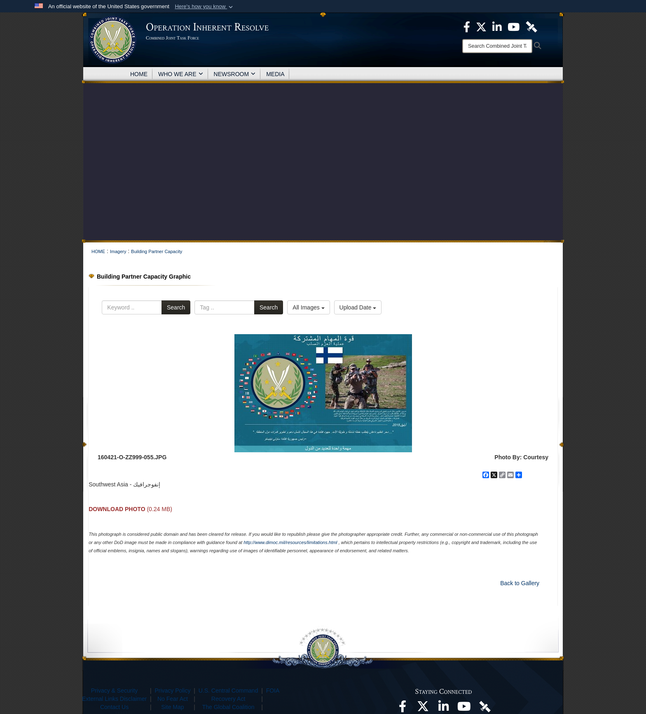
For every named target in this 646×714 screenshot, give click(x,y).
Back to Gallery (519, 583)
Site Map (172, 707)
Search (176, 307)
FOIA (273, 690)
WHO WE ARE (180, 74)
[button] (204, 6)
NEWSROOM (235, 74)
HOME (138, 74)
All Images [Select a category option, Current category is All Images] (308, 307)
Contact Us (114, 707)
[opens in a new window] (402, 708)
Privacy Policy (172, 690)
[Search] (497, 46)
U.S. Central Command (228, 690)
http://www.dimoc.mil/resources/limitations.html (290, 542)
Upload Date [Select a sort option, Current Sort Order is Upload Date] (358, 307)
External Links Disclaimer (114, 698)
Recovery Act (228, 698)
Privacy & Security (114, 690)
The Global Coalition (228, 707)
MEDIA (275, 74)
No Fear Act (172, 698)
